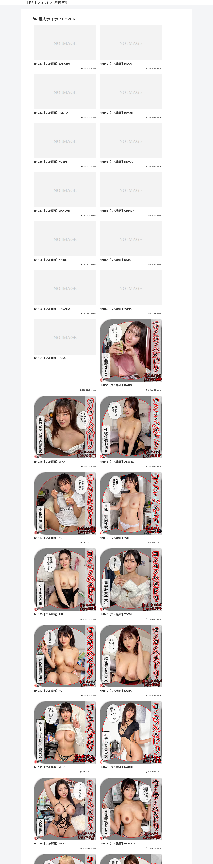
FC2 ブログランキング (107, 847)
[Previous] (3, 858)
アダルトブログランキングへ (106, 851)
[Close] (16, 860)
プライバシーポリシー (106, 835)
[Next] (10, 858)
